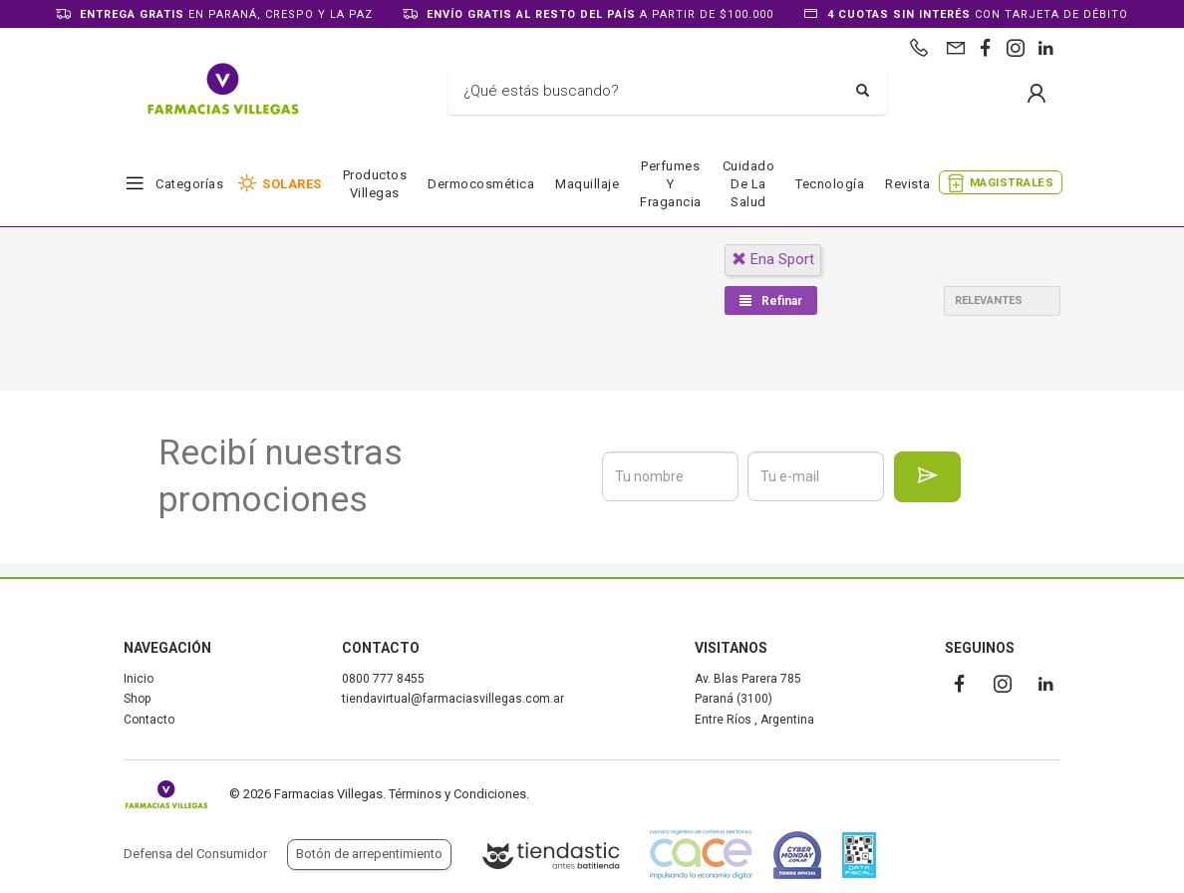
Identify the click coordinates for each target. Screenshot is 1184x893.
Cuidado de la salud (749, 183)
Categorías (189, 183)
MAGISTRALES (1012, 182)
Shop (137, 699)
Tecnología (829, 183)
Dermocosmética (481, 183)
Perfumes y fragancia (671, 183)
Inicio (138, 679)
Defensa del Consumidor (195, 853)
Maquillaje (587, 183)
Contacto (149, 720)
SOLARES (292, 183)
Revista (908, 183)
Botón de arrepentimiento (369, 853)
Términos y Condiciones (457, 793)
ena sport (773, 259)
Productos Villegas (375, 183)
